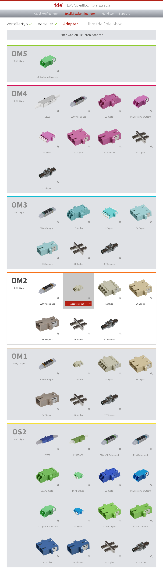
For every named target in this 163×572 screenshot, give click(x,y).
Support (124, 13)
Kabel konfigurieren (46, 13)
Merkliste (108, 13)
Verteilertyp (17, 24)
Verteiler (45, 24)
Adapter (70, 24)
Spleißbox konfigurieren (80, 13)
